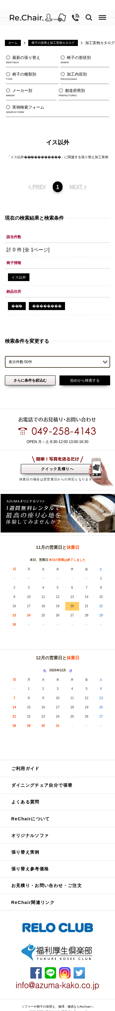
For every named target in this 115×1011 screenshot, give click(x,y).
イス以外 (18, 269)
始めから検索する (85, 372)
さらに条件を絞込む (30, 372)
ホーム (12, 42)
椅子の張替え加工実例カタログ (53, 42)
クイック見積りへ (57, 461)
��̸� (16, 298)
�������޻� (47, 298)
